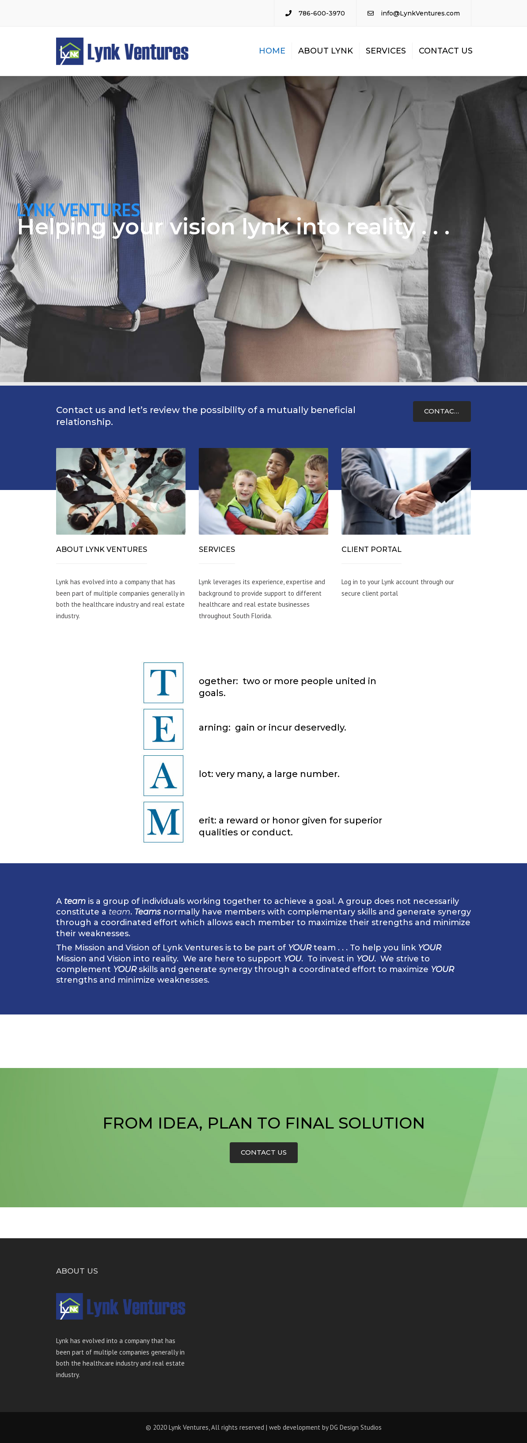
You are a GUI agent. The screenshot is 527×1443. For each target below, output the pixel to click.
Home (272, 51)
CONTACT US (447, 411)
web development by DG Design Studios (325, 1427)
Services (386, 51)
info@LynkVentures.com (420, 13)
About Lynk (325, 51)
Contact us (446, 51)
